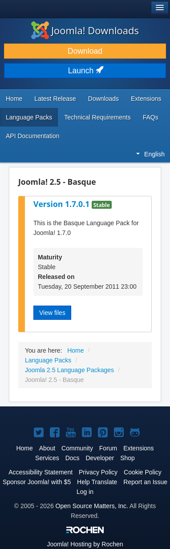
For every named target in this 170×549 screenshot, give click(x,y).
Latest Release (55, 98)
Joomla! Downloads (85, 30)
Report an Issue (145, 481)
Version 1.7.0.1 (62, 204)
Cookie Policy (143, 472)
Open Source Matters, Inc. (92, 505)
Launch (85, 70)
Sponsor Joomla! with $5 (37, 481)
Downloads (103, 98)
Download (85, 51)
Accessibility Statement (40, 472)
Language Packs (29, 117)
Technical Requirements (97, 117)
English (150, 154)
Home (14, 98)
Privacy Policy (98, 472)
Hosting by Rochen (85, 544)
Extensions (146, 98)
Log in (85, 491)
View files (52, 312)
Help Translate (97, 481)
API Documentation (33, 135)
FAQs (150, 117)
